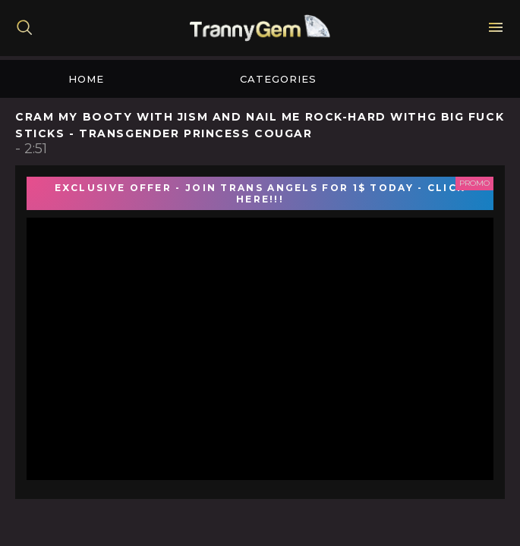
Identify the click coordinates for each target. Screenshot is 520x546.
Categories (278, 79)
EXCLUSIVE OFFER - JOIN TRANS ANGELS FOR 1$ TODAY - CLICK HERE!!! (260, 193)
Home (86, 79)
